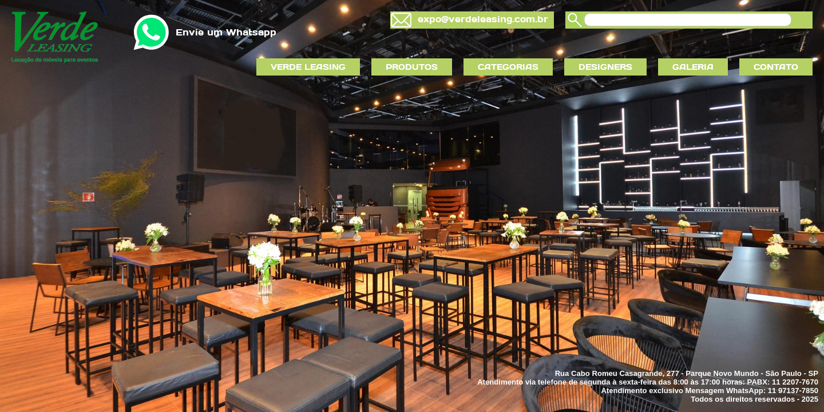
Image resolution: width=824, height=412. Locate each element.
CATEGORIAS (508, 67)
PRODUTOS (412, 67)
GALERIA (693, 67)
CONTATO (776, 67)
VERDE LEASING (308, 67)
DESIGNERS (605, 67)
